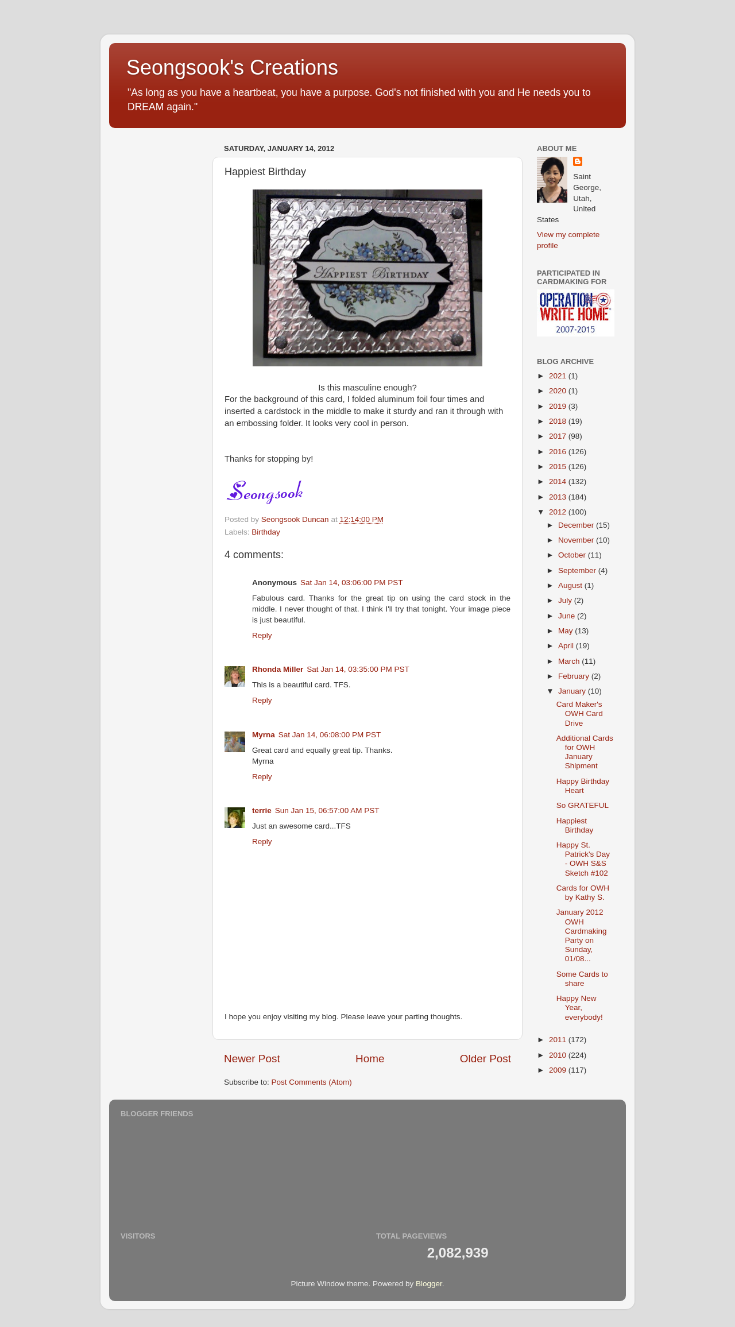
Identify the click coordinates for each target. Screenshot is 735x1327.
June (567, 616)
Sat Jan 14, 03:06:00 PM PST (351, 582)
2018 (558, 421)
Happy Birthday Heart (582, 786)
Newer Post (252, 1059)
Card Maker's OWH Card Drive (579, 713)
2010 (558, 1055)
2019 (558, 406)
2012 (558, 512)
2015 (558, 466)
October (573, 555)
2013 (558, 497)
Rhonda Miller (277, 669)
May (566, 630)
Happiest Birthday (575, 825)
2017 (558, 436)
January (573, 691)
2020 (558, 390)
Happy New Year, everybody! (579, 1007)
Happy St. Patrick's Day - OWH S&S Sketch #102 (583, 859)
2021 (558, 376)
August (571, 585)
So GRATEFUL (582, 805)
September (578, 570)
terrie (262, 810)
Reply (262, 635)
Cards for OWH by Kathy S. (582, 893)
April (567, 645)
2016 (558, 451)
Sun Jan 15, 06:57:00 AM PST (327, 810)
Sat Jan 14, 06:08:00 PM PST (329, 734)
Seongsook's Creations (232, 67)
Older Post (485, 1059)
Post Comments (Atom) (312, 1082)
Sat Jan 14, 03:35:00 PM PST (358, 669)
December (577, 525)
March (570, 661)
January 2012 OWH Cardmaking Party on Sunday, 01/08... (581, 935)
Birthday (266, 532)
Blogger (429, 1283)
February (574, 676)
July (566, 600)
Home (369, 1059)
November (577, 540)
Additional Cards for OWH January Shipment (584, 752)
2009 (558, 1070)
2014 (558, 481)
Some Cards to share (582, 979)
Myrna (263, 734)
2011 (558, 1039)
